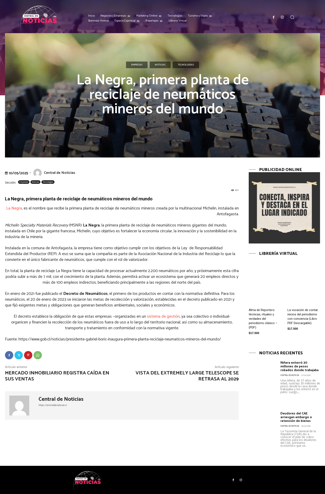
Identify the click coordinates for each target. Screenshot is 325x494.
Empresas (137, 65)
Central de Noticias (59, 173)
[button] (292, 17)
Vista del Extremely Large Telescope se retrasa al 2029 (187, 376)
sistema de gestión (163, 316)
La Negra (14, 208)
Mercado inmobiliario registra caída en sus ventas (57, 376)
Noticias (160, 65)
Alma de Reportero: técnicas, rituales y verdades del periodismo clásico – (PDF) (263, 318)
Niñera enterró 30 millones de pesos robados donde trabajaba (295, 368)
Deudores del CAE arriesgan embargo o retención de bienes (297, 417)
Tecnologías (186, 65)
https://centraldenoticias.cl (53, 405)
